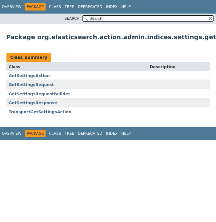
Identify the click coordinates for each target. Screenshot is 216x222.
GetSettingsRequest (31, 84)
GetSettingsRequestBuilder (39, 94)
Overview (12, 7)
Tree (69, 7)
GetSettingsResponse (33, 103)
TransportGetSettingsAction (40, 111)
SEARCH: (73, 18)
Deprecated (90, 7)
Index (112, 7)
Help (126, 7)
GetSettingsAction (29, 75)
